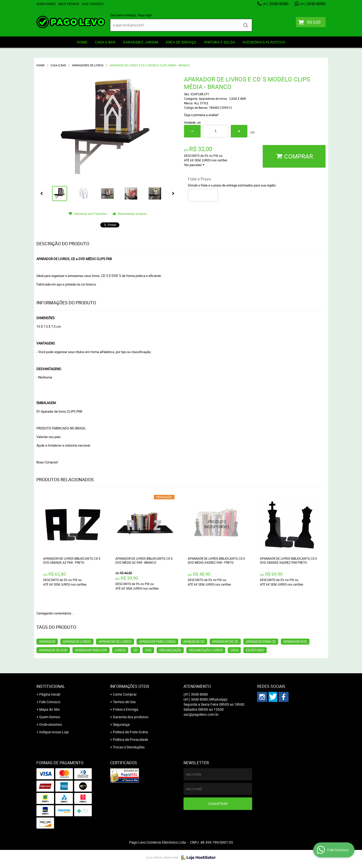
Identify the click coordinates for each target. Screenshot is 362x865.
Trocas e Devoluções (129, 747)
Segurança (121, 724)
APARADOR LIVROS (77, 641)
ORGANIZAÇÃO (170, 650)
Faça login (145, 15)
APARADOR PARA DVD (91, 650)
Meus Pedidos (68, 4)
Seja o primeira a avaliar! (201, 115)
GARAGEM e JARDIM (140, 42)
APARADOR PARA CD (261, 641)
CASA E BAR (105, 42)
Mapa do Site (49, 709)
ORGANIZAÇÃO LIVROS (206, 650)
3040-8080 (275, 4)
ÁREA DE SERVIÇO (181, 42)
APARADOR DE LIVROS (115, 641)
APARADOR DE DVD (53, 650)
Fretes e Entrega (125, 709)
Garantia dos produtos (130, 716)
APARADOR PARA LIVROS (157, 641)
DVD (148, 650)
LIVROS (120, 650)
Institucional (50, 686)
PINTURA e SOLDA (219, 42)
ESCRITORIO (255, 650)
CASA (234, 650)
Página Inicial (49, 694)
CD (135, 650)
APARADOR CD (194, 641)
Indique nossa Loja (54, 732)
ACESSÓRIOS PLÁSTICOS (264, 42)
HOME (82, 42)
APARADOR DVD (295, 641)
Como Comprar (125, 694)
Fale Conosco (92, 4)
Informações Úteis (129, 686)
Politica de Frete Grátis (130, 732)
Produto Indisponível (217, 524)
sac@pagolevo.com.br (201, 714)
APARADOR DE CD (225, 641)
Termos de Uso (124, 701)
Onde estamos (50, 724)
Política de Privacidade (130, 739)
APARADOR (47, 641)
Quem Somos (46, 4)
